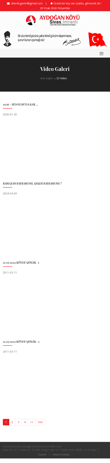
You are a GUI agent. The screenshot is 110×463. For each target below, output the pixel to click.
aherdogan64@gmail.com (26, 3)
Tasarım (42, 454)
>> (31, 422)
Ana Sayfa (46, 78)
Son (40, 422)
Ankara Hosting (61, 454)
